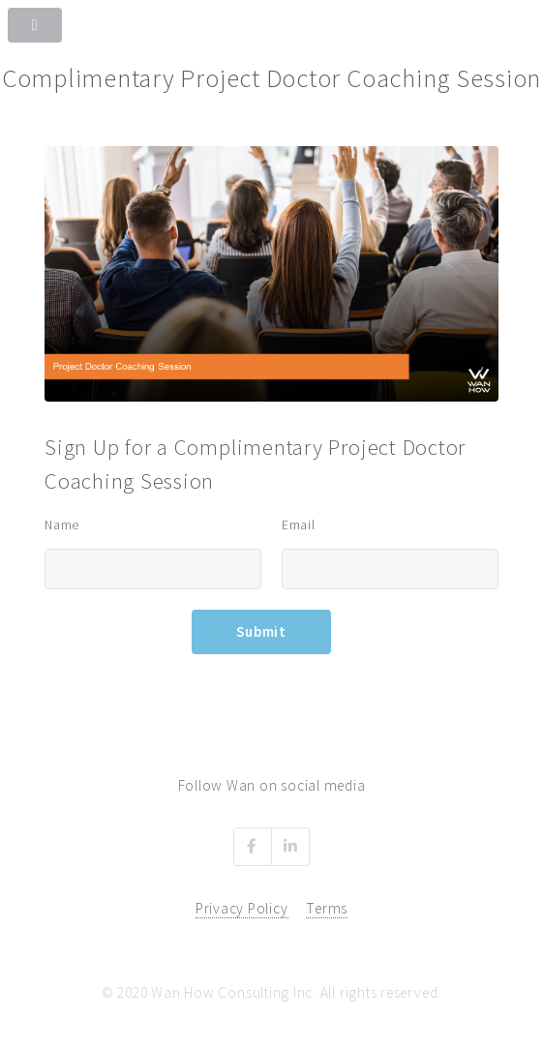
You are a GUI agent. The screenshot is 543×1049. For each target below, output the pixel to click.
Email (299, 524)
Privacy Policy (242, 908)
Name (62, 524)
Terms (326, 908)
